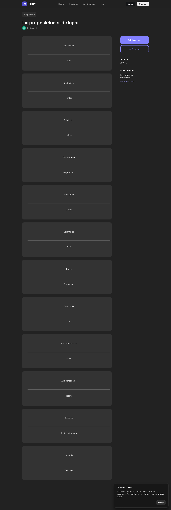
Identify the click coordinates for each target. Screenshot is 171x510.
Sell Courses (89, 4)
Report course (127, 81)
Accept (161, 503)
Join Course (134, 40)
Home (61, 4)
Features (73, 4)
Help (102, 4)
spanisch (29, 14)
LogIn (130, 4)
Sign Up (143, 4)
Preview (134, 49)
